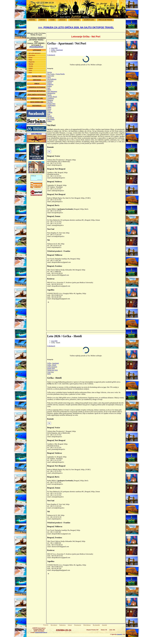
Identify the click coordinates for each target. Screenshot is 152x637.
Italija (30, 58)
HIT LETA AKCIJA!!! (35, 52)
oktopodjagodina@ (36, 45)
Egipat (31, 67)
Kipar (30, 71)
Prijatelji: (45, 625)
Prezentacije (77, 625)
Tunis (30, 69)
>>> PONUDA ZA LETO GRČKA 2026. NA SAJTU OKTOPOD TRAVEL (76, 27)
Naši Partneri (74, 20)
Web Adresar (87, 625)
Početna (32, 20)
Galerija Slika (89, 20)
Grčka (30, 56)
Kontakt (42, 20)
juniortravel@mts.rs (41, 632)
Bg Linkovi (54, 625)
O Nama (52, 20)
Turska (31, 64)
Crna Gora (32, 54)
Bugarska (32, 60)
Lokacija (62, 20)
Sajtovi (70, 625)
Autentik (104, 625)
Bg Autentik (96, 625)
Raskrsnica (62, 625)
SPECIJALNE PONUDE (105, 20)
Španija (31, 62)
